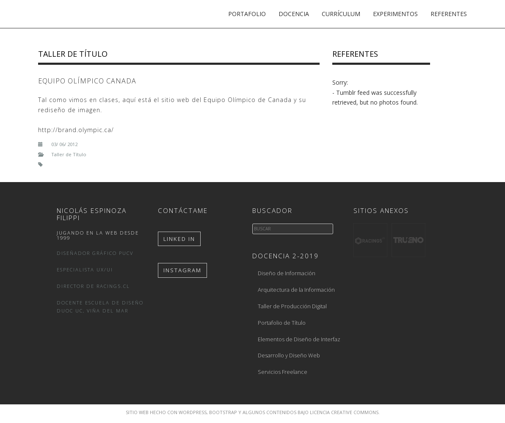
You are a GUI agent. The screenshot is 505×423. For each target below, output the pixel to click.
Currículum (341, 14)
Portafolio (247, 14)
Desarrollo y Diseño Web (289, 355)
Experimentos (395, 14)
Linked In (179, 239)
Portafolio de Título (282, 322)
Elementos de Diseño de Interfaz (299, 339)
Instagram (182, 270)
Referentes (448, 14)
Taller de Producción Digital (292, 306)
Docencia (294, 14)
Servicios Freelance (282, 372)
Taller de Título (73, 54)
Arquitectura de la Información (296, 289)
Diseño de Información (286, 273)
